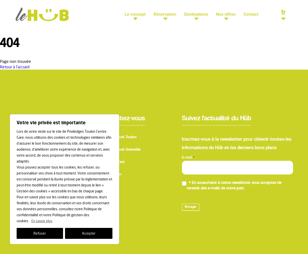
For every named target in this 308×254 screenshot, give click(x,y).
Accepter (89, 233)
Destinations (196, 14)
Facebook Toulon (117, 137)
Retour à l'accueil (15, 66)
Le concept (135, 14)
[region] (64, 179)
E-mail (188, 157)
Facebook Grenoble (119, 150)
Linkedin (109, 175)
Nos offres (226, 14)
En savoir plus (41, 221)
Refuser (40, 233)
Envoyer (190, 207)
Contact (250, 14)
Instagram (111, 162)
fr (283, 13)
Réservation (165, 14)
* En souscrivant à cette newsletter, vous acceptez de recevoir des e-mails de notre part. (231, 185)
